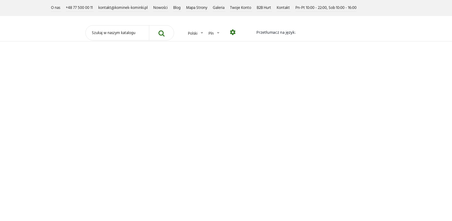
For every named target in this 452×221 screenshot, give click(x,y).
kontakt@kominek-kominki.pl (123, 8)
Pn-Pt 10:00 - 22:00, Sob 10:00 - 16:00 (326, 8)
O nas (56, 8)
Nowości (161, 8)
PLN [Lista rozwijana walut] (214, 33)
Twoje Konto (241, 8)
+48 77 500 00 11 (80, 8)
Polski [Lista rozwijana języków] (196, 33)
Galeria (219, 8)
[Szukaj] (117, 33)
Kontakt (284, 8)
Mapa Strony (197, 8)
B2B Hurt (264, 8)
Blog (177, 8)
